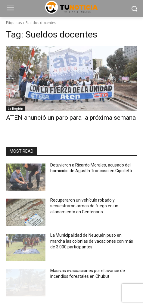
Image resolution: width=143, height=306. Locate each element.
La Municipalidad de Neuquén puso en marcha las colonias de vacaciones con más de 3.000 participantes (91, 241)
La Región (15, 108)
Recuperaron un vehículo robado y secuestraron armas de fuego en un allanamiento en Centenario (84, 206)
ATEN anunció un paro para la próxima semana (71, 117)
